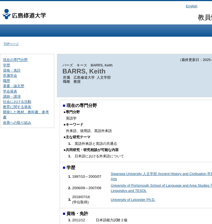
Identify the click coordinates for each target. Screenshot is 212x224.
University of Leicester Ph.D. (133, 200)
